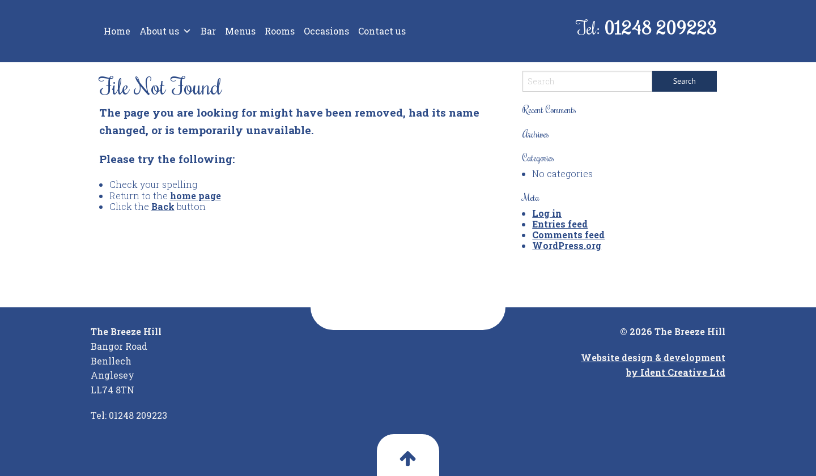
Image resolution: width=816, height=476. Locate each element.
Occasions (326, 31)
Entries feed (560, 224)
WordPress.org (566, 245)
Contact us (382, 31)
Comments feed (568, 235)
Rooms (280, 31)
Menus (240, 31)
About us (165, 31)
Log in (547, 213)
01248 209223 (660, 27)
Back (163, 206)
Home (117, 31)
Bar (208, 31)
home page (195, 195)
